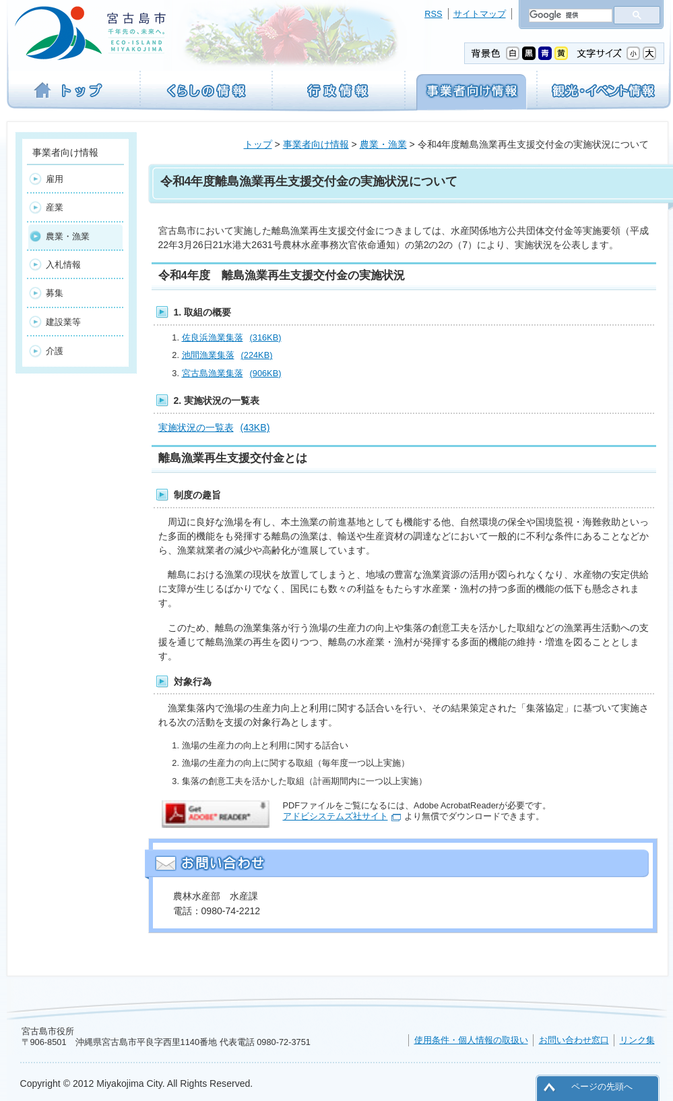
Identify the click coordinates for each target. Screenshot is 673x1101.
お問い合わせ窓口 (574, 1040)
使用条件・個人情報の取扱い (471, 1040)
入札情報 (63, 265)
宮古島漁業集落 (232, 373)
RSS (433, 14)
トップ (258, 144)
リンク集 (637, 1040)
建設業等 (63, 322)
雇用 (54, 179)
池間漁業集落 (227, 355)
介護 (54, 351)
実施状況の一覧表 (214, 427)
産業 (54, 207)
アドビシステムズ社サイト (335, 816)
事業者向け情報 (316, 144)
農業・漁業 (383, 144)
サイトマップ (479, 14)
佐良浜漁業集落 (232, 337)
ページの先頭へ (602, 1086)
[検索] (569, 15)
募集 (54, 293)
